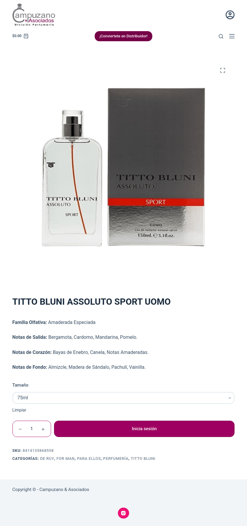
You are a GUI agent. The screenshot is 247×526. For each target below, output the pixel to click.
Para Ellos (89, 458)
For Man (65, 458)
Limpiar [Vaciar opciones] (19, 410)
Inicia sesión (144, 428)
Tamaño (20, 385)
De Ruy (47, 458)
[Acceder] (230, 14)
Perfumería (115, 458)
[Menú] (232, 36)
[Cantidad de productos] (31, 429)
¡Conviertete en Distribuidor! (123, 36)
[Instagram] (123, 513)
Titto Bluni (143, 458)
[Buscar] (221, 36)
